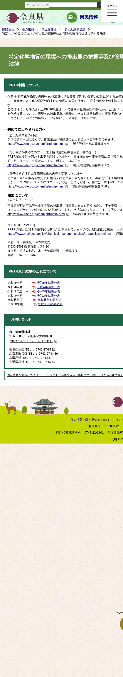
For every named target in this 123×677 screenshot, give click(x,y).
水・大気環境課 (74, 29)
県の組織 (28, 29)
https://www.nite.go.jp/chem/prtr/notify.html (38, 214)
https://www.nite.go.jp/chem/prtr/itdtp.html (37, 165)
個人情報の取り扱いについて (90, 419)
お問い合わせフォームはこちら (33, 341)
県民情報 (89, 17)
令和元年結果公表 (49, 300)
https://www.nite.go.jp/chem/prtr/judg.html (37, 143)
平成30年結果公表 (50, 304)
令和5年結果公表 (48, 282)
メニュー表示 (112, 11)
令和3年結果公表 (48, 291)
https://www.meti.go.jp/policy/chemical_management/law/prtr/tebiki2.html (59, 233)
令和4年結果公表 (48, 287)
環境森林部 (49, 29)
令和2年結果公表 (48, 295)
